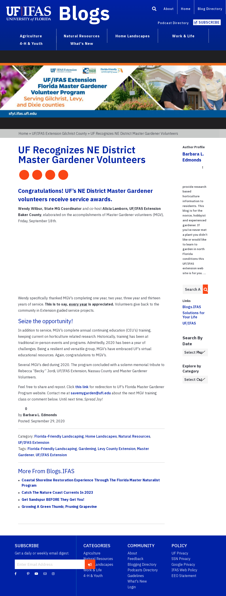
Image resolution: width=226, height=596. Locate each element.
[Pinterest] (28, 573)
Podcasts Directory (143, 570)
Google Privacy (183, 564)
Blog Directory (210, 9)
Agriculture (91, 553)
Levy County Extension (117, 448)
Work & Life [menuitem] (183, 36)
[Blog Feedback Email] (45, 573)
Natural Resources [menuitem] (82, 36)
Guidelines (136, 575)
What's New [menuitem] (81, 43)
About (169, 9)
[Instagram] (53, 573)
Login (132, 587)
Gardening (87, 448)
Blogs (84, 12)
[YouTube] (36, 573)
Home (185, 9)
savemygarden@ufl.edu (91, 393)
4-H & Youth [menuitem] (31, 43)
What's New (137, 581)
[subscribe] (90, 564)
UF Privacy (179, 553)
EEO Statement (183, 575)
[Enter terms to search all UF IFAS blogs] (193, 289)
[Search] (154, 9)
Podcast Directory (173, 23)
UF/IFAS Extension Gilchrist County (59, 133)
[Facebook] (15, 573)
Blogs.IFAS (192, 307)
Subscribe (209, 22)
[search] (204, 289)
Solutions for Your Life (194, 315)
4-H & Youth (93, 575)
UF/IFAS (189, 323)
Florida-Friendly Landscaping (59, 436)
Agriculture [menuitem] (31, 36)
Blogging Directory (142, 564)
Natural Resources (134, 436)
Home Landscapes (101, 436)
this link (82, 387)
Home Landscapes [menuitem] (132, 36)
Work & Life (92, 570)
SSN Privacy (180, 558)
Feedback (135, 558)
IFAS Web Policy (184, 570)
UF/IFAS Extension (33, 442)
